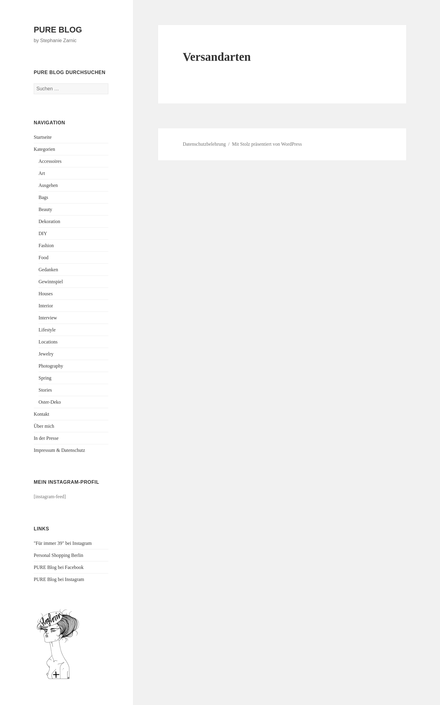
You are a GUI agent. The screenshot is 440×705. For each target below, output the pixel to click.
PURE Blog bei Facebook (59, 567)
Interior (46, 305)
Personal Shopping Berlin (58, 555)
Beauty (45, 209)
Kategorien (44, 149)
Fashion (46, 245)
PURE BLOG (58, 29)
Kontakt (41, 414)
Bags (43, 197)
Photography (51, 365)
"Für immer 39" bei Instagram (63, 543)
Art (42, 173)
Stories (45, 390)
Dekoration (49, 221)
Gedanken (48, 269)
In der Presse (46, 438)
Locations (48, 341)
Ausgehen (48, 185)
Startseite (43, 137)
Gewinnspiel (51, 281)
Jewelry (46, 353)
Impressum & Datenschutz (59, 450)
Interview (48, 317)
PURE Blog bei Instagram (59, 579)
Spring (45, 377)
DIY (43, 233)
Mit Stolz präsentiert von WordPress (267, 144)
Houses (46, 293)
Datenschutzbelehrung (204, 144)
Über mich (44, 426)
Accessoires (50, 161)
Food (43, 257)
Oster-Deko (50, 402)
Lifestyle (47, 329)
